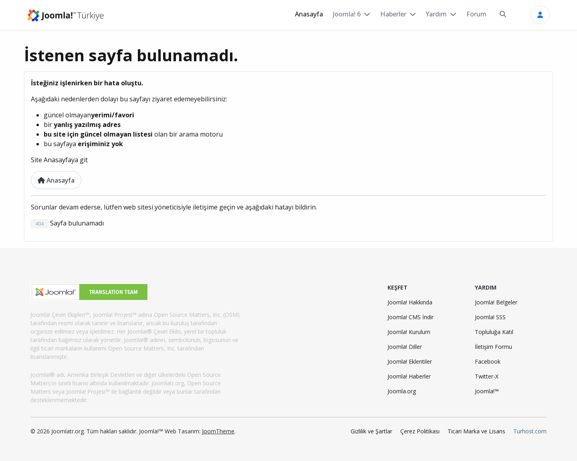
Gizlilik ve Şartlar (371, 431)
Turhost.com (530, 431)
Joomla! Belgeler (496, 302)
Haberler (393, 14)
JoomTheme (218, 431)
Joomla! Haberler (409, 376)
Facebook (487, 361)
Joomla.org (401, 391)
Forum (476, 14)
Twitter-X (486, 376)
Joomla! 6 (347, 14)
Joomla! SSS (490, 317)
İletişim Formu (493, 346)
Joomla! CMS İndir (410, 317)
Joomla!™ (487, 391)
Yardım (436, 14)
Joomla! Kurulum (408, 332)
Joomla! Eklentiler (409, 361)
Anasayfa (309, 14)
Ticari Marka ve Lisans (476, 431)
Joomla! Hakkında (409, 302)
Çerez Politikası (420, 431)
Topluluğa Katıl (494, 332)
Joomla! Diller (404, 346)
